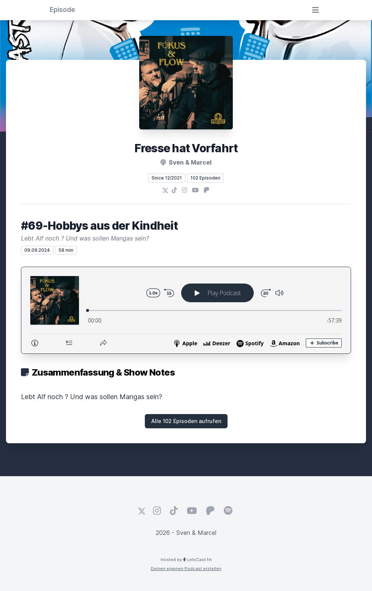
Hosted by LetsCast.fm (186, 559)
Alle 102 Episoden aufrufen (186, 421)
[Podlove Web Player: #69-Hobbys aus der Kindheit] (186, 310)
